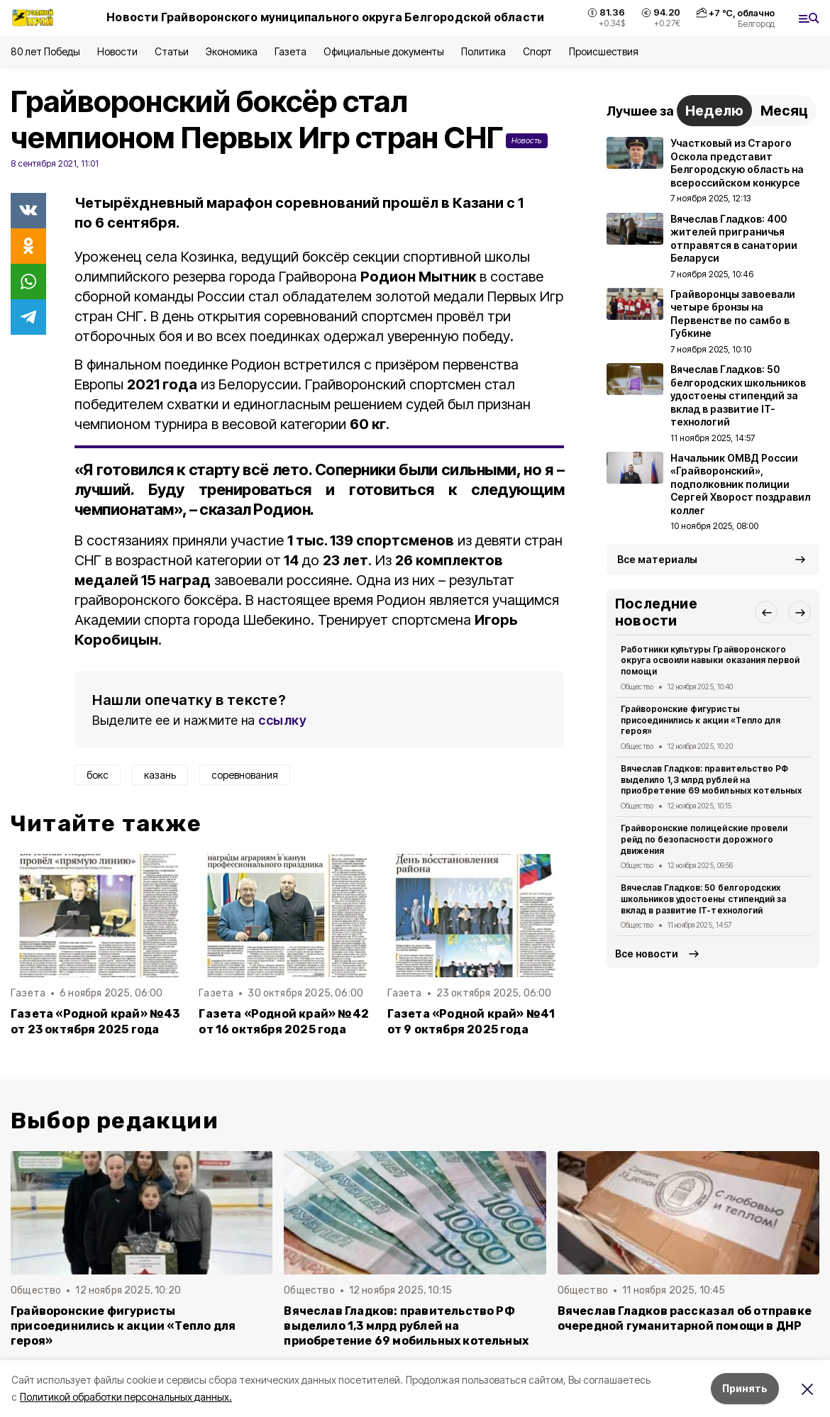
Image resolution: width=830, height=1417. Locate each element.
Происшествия (603, 51)
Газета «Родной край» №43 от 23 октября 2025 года (95, 1021)
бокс (98, 775)
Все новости (646, 954)
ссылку (282, 720)
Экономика (232, 51)
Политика (483, 51)
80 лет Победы (45, 51)
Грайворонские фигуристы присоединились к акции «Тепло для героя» (700, 720)
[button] (766, 612)
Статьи (172, 51)
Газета (290, 51)
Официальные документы (383, 51)
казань (160, 775)
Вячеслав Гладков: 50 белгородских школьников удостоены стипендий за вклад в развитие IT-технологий (703, 899)
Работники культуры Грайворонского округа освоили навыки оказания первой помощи (710, 660)
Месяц (784, 110)
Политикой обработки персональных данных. (126, 1397)
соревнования (244, 775)
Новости (117, 51)
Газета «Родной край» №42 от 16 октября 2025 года (284, 1021)
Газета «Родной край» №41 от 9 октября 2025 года (471, 1021)
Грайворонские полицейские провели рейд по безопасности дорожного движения (704, 839)
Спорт (537, 51)
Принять (745, 1388)
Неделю (714, 110)
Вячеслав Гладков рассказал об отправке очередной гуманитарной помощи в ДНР (685, 1318)
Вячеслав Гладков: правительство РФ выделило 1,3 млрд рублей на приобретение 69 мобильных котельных (711, 779)
